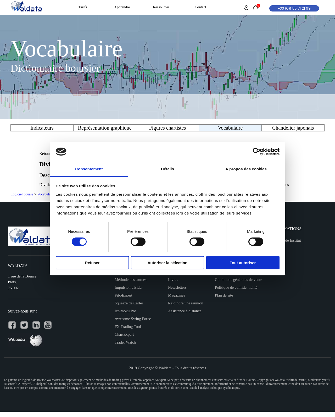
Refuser (92, 262)
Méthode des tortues (131, 279)
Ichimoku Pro (125, 311)
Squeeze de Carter (129, 303)
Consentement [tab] (89, 169)
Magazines (176, 295)
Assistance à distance (184, 311)
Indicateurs (42, 128)
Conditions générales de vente (238, 279)
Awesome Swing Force (133, 319)
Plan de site (224, 295)
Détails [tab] (167, 169)
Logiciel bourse (21, 194)
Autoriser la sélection (168, 262)
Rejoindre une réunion (185, 303)
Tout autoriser (243, 262)
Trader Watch (125, 342)
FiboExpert (123, 295)
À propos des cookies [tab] (246, 169)
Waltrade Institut (288, 240)
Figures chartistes (167, 128)
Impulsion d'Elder (129, 287)
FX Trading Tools (128, 327)
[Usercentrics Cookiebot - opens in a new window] (257, 151)
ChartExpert (124, 334)
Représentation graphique (105, 128)
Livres (173, 279)
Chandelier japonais (293, 128)
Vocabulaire (46, 194)
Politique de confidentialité (236, 287)
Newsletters (177, 287)
